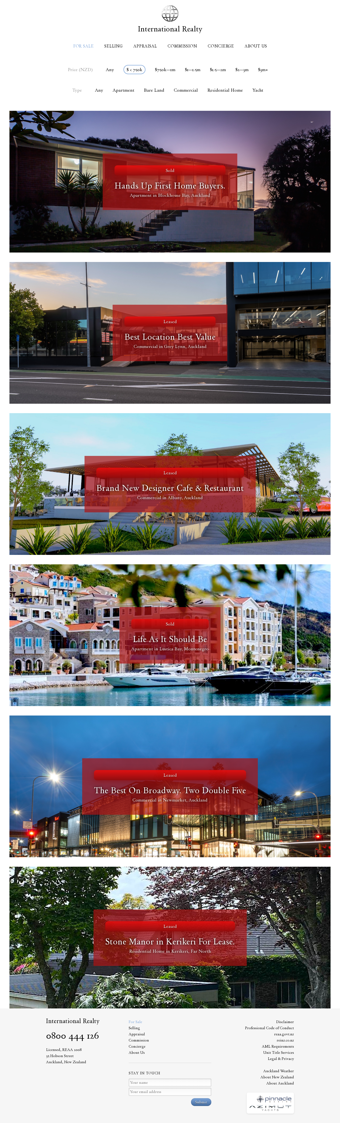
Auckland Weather (278, 1070)
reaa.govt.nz (284, 1034)
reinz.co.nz (285, 1040)
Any (110, 70)
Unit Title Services (278, 1052)
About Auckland (280, 1083)
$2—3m (242, 70)
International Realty (170, 29)
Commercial (186, 90)
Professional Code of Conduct (269, 1027)
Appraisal (145, 46)
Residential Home (225, 90)
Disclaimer (285, 1021)
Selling (113, 46)
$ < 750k (134, 70)
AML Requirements (278, 1046)
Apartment (123, 90)
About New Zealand (277, 1077)
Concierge (221, 46)
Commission (182, 46)
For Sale (83, 46)
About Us (256, 46)
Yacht (257, 90)
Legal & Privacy (281, 1058)
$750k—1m (165, 70)
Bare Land (154, 90)
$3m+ (263, 70)
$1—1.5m (192, 70)
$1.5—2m (218, 70)
